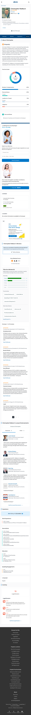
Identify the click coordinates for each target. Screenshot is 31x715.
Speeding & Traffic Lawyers (15, 687)
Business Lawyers (15, 673)
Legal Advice (15, 636)
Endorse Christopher (15, 426)
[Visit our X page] (14, 711)
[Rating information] (18, 13)
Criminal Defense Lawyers (15, 675)
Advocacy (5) (18, 309)
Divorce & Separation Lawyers (15, 683)
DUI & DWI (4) (20, 294)
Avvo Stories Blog (15, 640)
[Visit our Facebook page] (9, 711)
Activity (27, 36)
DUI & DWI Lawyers (15, 677)
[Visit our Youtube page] (22, 711)
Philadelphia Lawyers (15, 659)
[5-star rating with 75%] (15, 278)
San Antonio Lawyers (15, 663)
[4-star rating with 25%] (15, 281)
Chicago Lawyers (15, 653)
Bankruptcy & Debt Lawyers (15, 671)
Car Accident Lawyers (15, 681)
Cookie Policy (22, 704)
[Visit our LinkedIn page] (18, 711)
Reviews (12, 36)
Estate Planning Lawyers (15, 679)
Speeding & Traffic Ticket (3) (11, 298)
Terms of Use (8, 704)
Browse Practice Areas (15, 638)
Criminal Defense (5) (9, 294)
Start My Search (15, 160)
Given (22, 430)
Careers (15, 696)
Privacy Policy (15, 704)
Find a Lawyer (15, 632)
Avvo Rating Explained (15, 700)
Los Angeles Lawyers (15, 651)
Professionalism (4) (9, 312)
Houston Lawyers (15, 655)
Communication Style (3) (10, 316)
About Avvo (15, 694)
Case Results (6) (8, 309)
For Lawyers (15, 642)
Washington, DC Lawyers (15, 657)
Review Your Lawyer (15, 634)
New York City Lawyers (15, 649)
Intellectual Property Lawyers (15, 685)
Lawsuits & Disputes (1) (9, 301)
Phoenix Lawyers (15, 661)
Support (15, 698)
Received (8, 430)
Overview (4, 36)
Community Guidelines (15, 705)
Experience (20, 36)
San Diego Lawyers (15, 665)
